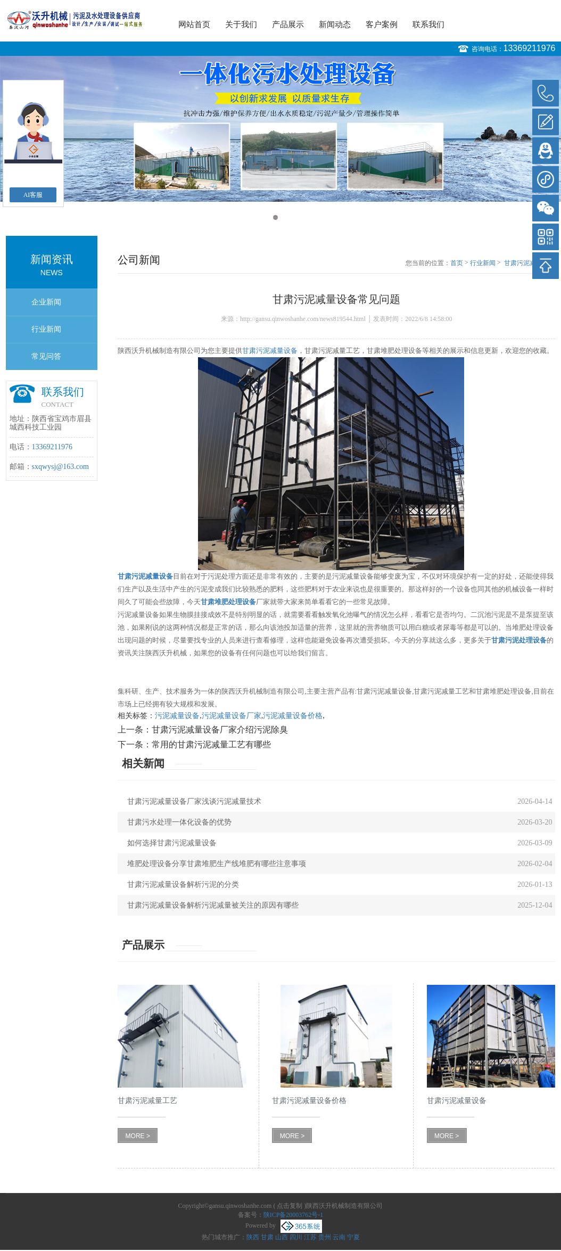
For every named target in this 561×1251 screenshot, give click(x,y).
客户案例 (382, 24)
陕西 (252, 1237)
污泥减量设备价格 (293, 716)
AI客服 (33, 195)
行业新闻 (46, 329)
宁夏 (353, 1237)
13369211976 (530, 48)
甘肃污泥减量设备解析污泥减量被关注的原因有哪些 (213, 905)
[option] (280, 129)
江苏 (310, 1237)
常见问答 (46, 356)
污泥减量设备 (177, 716)
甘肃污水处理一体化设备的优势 (179, 822)
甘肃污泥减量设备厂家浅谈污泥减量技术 (194, 801)
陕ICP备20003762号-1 (293, 1215)
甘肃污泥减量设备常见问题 (529, 263)
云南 (339, 1237)
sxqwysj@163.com (60, 467)
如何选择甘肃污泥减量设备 (172, 843)
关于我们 (241, 24)
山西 (281, 1237)
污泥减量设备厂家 (231, 716)
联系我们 (428, 24)
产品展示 (288, 24)
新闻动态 (335, 24)
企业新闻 (46, 302)
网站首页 (194, 24)
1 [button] (275, 217)
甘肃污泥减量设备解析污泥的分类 (183, 884)
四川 (296, 1237)
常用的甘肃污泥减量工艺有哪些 (211, 744)
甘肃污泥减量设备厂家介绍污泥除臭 (220, 729)
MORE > (138, 1136)
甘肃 (267, 1237)
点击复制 (289, 1205)
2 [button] (285, 217)
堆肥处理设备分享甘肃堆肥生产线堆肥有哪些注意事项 (216, 864)
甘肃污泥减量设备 (270, 351)
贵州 (324, 1237)
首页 (456, 263)
